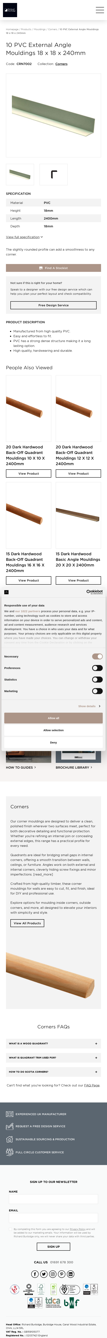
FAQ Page (92, 1085)
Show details (87, 706)
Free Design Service (53, 305)
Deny (53, 742)
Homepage (12, 29)
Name (13, 1191)
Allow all (53, 717)
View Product (28, 473)
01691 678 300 (53, 1262)
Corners (52, 29)
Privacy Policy (77, 1229)
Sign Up (53, 1246)
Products (26, 29)
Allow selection (53, 730)
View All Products (27, 923)
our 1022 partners (27, 611)
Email (13, 1210)
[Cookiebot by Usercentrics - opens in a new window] (86, 592)
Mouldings (40, 29)
